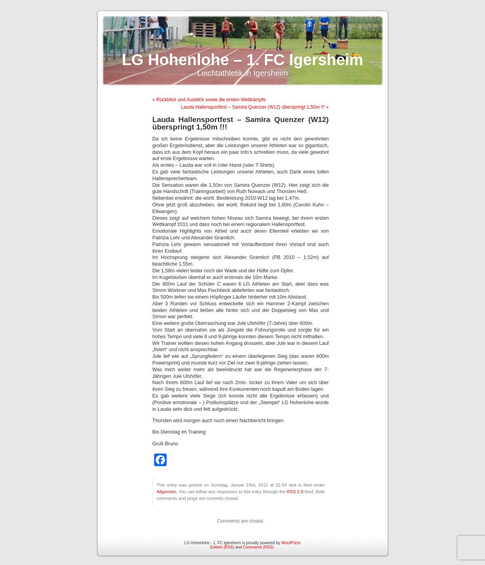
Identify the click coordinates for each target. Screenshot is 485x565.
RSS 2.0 (295, 491)
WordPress (291, 543)
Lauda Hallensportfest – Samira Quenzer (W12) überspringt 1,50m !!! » (255, 107)
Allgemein (166, 491)
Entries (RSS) (222, 547)
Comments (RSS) (258, 547)
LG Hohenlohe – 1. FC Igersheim (242, 59)
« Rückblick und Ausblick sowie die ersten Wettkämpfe (209, 99)
